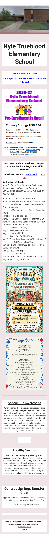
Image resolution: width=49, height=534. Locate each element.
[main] (24, 54)
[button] (2, 2)
